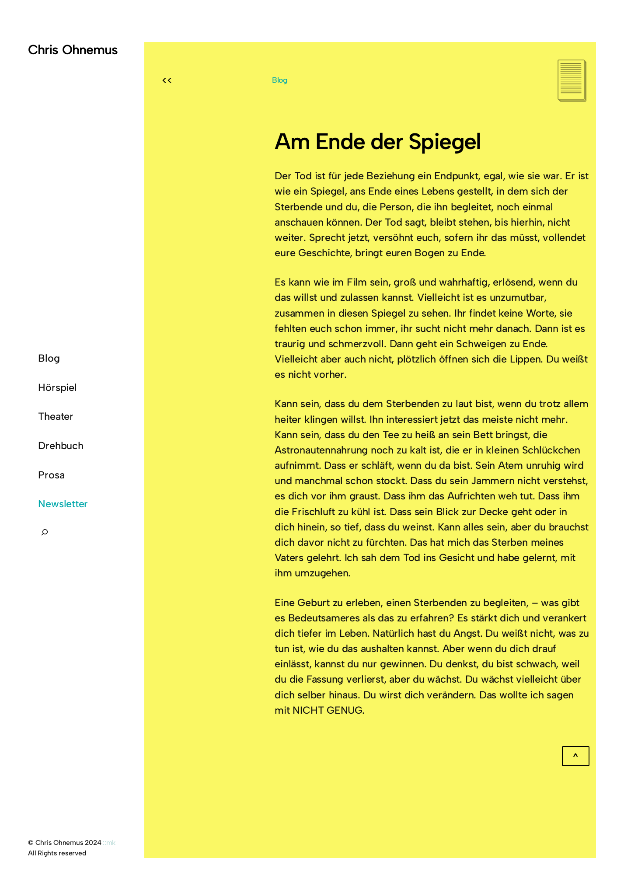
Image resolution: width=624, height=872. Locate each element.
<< (167, 80)
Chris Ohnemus (73, 50)
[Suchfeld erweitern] (44, 535)
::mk (109, 842)
